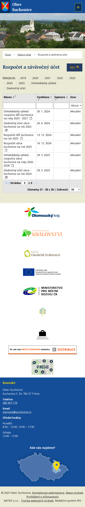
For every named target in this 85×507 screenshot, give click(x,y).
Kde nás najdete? (42, 448)
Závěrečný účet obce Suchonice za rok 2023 (17, 126)
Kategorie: (9, 77)
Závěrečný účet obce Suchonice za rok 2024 (17, 174)
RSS (74, 67)
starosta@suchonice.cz (17, 412)
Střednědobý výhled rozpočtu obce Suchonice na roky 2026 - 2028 (19, 160)
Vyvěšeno (44, 97)
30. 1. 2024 (43, 111)
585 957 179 (10, 403)
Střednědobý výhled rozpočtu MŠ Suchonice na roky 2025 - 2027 (18, 115)
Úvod (8, 54)
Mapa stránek (74, 492)
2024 (9, 83)
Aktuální (75, 111)
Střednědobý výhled (43, 83)
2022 (60, 78)
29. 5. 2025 (43, 155)
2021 (48, 78)
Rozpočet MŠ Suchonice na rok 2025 (18, 136)
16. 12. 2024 (44, 143)
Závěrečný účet (16, 88)
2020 (35, 78)
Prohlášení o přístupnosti (42, 496)
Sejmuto (60, 97)
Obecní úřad (24, 54)
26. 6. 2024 (43, 123)
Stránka (15, 183)
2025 (22, 83)
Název (9, 97)
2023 (72, 78)
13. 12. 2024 (44, 135)
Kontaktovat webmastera (48, 492)
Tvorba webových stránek (37, 500)
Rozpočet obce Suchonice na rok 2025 (18, 146)
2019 (23, 78)
